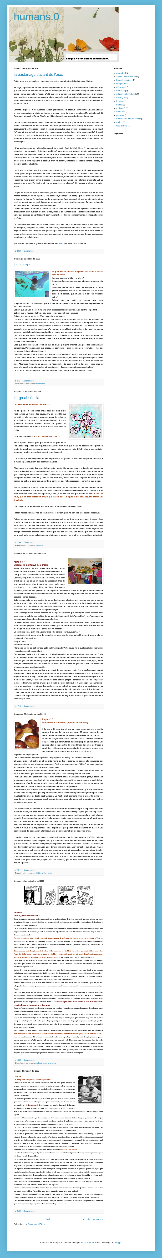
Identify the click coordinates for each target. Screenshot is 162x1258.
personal (39, 545)
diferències (40, 384)
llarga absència (26, 398)
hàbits (38, 873)
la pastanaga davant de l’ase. (38, 74)
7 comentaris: (30, 542)
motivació (120, 108)
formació (120, 101)
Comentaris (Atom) (36, 1224)
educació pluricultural (126, 94)
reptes (119, 122)
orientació (120, 111)
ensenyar (120, 97)
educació (120, 90)
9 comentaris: (30, 706)
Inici (48, 1219)
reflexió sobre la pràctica (46, 1063)
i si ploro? (22, 265)
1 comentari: (29, 251)
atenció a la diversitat (126, 76)
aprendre (120, 73)
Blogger (118, 1242)
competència (122, 83)
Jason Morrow (87, 1242)
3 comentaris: (30, 1211)
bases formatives (124, 80)
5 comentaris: (28, 381)
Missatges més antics (93, 1219)
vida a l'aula (47, 873)
